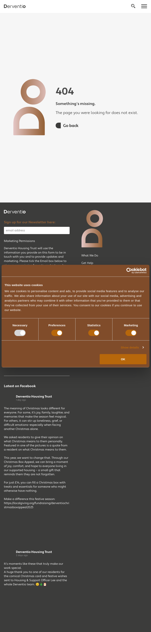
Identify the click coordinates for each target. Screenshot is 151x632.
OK (123, 359)
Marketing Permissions (19, 241)
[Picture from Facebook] (20, 527)
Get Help (87, 263)
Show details (130, 347)
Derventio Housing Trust (34, 397)
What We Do (89, 255)
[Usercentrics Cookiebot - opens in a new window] (129, 271)
